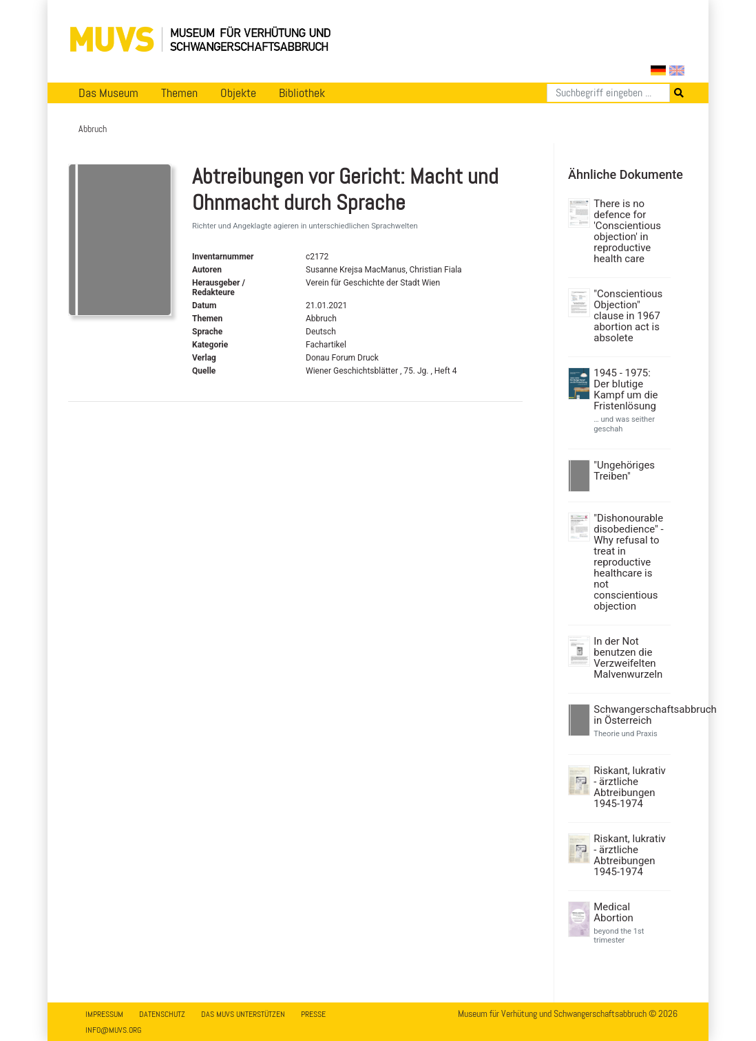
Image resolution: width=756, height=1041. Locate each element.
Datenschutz (162, 1014)
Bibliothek (302, 93)
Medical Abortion (613, 912)
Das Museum (108, 93)
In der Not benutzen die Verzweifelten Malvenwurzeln (628, 658)
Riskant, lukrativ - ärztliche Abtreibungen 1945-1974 (630, 787)
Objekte (238, 93)
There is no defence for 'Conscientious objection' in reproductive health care (627, 231)
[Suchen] (608, 93)
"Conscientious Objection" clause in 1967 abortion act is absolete (628, 315)
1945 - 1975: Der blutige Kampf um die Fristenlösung (626, 389)
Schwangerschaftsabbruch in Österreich (630, 715)
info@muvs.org (113, 1029)
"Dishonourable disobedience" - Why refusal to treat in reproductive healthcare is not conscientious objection (629, 562)
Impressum (104, 1014)
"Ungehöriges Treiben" (624, 471)
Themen (179, 93)
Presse (313, 1014)
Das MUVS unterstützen (243, 1014)
